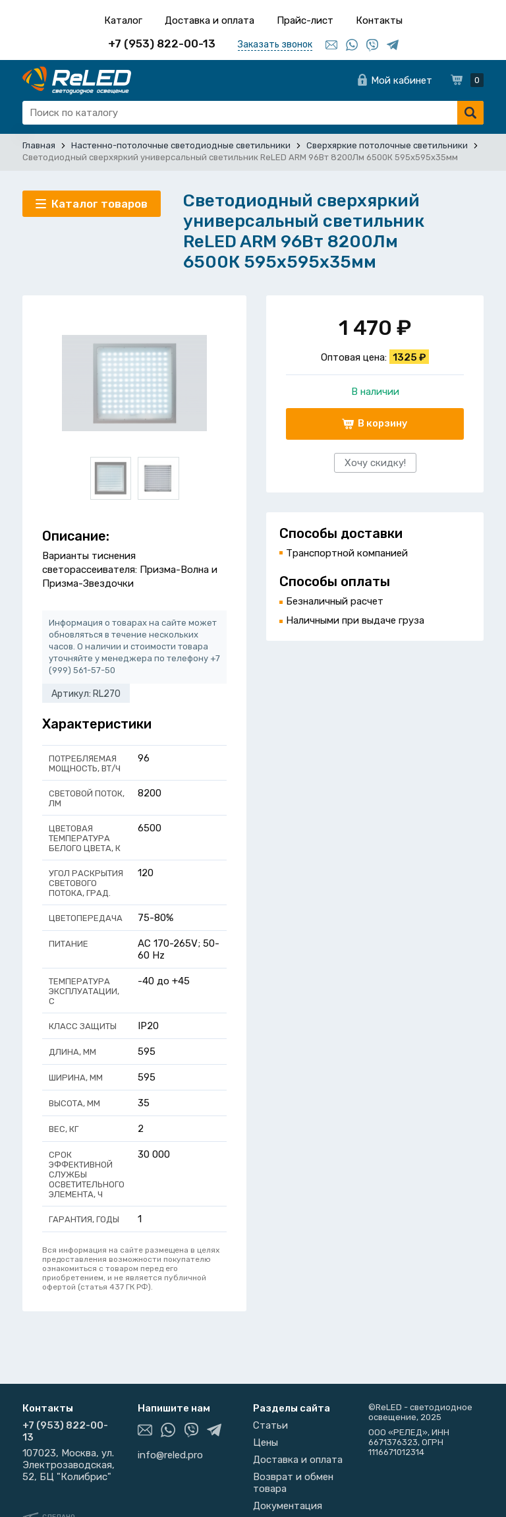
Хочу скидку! (375, 463)
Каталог (123, 20)
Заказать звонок (275, 44)
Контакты (379, 20)
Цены (265, 1442)
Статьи (270, 1425)
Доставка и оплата (209, 20)
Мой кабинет (401, 80)
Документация (287, 1506)
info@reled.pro (170, 1455)
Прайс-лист (305, 20)
